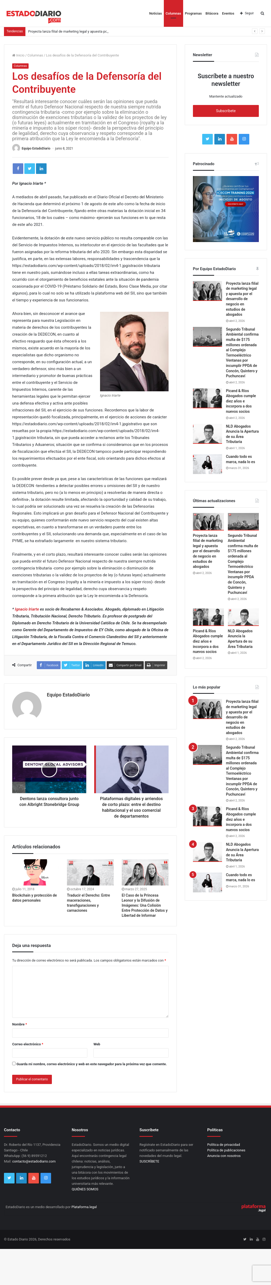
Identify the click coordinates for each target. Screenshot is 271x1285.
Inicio (18, 55)
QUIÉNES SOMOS (85, 1189)
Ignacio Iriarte (27, 609)
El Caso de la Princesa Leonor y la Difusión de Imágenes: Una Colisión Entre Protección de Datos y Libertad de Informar (145, 905)
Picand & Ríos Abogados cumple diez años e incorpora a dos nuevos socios (241, 401)
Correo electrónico (27, 1044)
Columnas (173, 13)
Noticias (155, 13)
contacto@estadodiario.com (34, 1161)
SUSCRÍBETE (149, 1161)
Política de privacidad (223, 1145)
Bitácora (212, 13)
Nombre (19, 1024)
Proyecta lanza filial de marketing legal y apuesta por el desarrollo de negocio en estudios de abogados (242, 299)
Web (96, 1044)
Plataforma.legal (84, 1207)
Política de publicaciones (226, 1150)
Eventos (228, 13)
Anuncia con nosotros (224, 1156)
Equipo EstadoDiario (36, 148)
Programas (193, 13)
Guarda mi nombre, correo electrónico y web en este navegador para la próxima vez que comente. (91, 1064)
